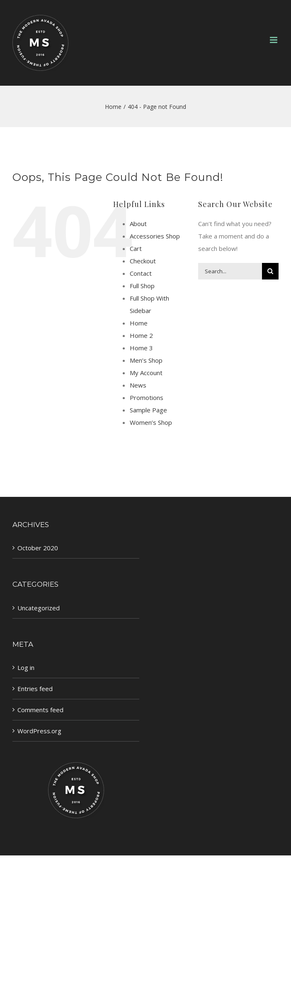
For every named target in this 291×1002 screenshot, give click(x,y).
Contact (141, 273)
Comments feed (40, 710)
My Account (146, 373)
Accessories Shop (155, 236)
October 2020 (37, 548)
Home (139, 323)
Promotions (146, 397)
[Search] (270, 271)
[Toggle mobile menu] (274, 40)
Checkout (143, 261)
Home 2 (141, 335)
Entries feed (35, 688)
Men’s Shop (146, 360)
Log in (25, 667)
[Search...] (230, 271)
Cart (136, 248)
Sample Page (148, 410)
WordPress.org (39, 731)
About (138, 223)
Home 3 (141, 348)
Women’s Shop (151, 422)
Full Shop (142, 286)
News (138, 385)
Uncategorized (38, 608)
